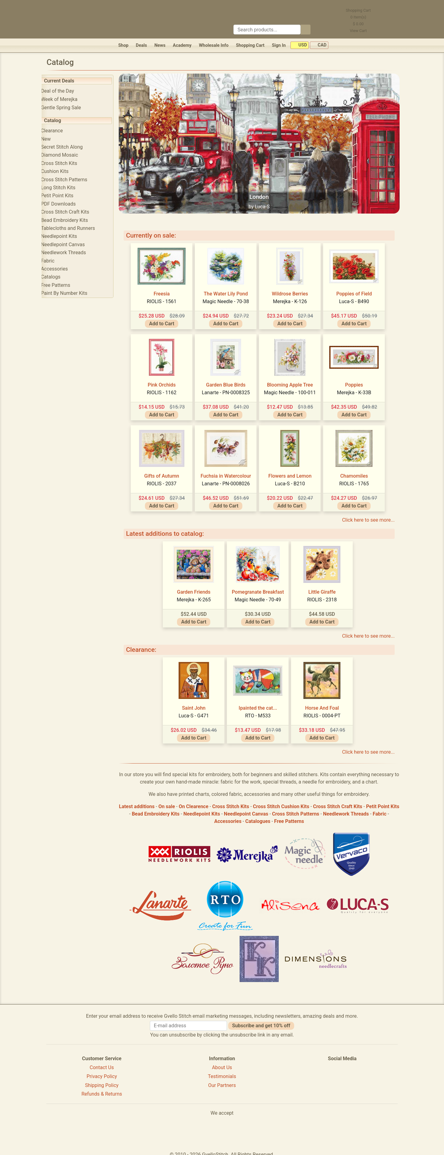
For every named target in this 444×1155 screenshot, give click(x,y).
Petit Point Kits (65, 196)
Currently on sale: (159, 231)
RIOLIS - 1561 (166, 297)
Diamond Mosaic (67, 155)
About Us (222, 1063)
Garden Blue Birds (230, 380)
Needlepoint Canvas (71, 244)
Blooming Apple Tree (294, 380)
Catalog (60, 120)
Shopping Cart (250, 45)
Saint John (198, 704)
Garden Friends (198, 588)
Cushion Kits (63, 171)
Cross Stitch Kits (67, 163)
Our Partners (222, 1081)
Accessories (62, 269)
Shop (123, 45)
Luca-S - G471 (198, 711)
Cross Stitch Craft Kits (73, 212)
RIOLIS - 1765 (358, 479)
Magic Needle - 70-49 (262, 595)
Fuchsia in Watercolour (230, 472)
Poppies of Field (358, 289)
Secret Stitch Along (70, 147)
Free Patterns (64, 285)
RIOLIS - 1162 (166, 388)
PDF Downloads (66, 204)
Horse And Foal (326, 704)
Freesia (166, 289)
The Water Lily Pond (230, 289)
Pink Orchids (166, 380)
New (54, 139)
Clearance (60, 131)
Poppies (358, 380)
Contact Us (102, 1063)
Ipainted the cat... (262, 704)
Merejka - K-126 (294, 297)
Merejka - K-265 (198, 595)
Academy (182, 45)
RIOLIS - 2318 (326, 595)
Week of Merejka (67, 99)
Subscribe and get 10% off (261, 1021)
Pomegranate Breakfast (262, 588)
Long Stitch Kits (66, 187)
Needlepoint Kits (67, 236)
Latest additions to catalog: (173, 529)
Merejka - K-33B (358, 388)
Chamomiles (358, 472)
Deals (141, 45)
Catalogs (59, 277)
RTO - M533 (262, 711)
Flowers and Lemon (294, 472)
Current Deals (67, 81)
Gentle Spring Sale (69, 107)
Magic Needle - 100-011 (294, 388)
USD (299, 45)
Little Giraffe (326, 588)
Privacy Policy (102, 1072)
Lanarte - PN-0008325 (230, 388)
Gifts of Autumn (165, 472)
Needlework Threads (71, 252)
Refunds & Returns (101, 1090)
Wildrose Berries (294, 289)
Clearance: (149, 645)
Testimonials (222, 1072)
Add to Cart (166, 319)
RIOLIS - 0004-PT (326, 711)
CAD (319, 45)
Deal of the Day (65, 91)
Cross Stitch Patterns (72, 179)
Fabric (56, 261)
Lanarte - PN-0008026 (230, 479)
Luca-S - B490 (358, 297)
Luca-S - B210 (294, 479)
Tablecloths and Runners (76, 228)
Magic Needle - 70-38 (230, 297)
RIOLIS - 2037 (166, 479)
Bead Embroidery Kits (73, 220)
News (160, 45)
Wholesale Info (213, 45)
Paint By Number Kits (72, 293)
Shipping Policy (102, 1081)
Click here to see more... (368, 516)
